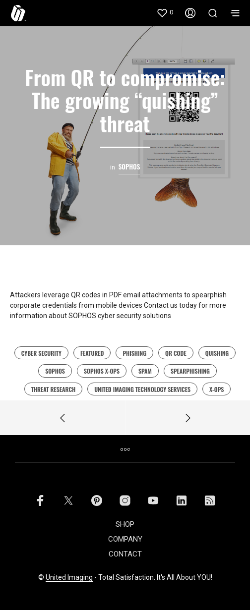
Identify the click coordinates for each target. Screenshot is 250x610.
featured (92, 353)
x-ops (216, 389)
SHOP (125, 524)
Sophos (129, 166)
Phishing (134, 353)
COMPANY (125, 539)
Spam (145, 371)
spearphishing (190, 371)
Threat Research (53, 389)
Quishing (217, 353)
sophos (55, 371)
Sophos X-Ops (102, 371)
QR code (176, 353)
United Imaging (69, 577)
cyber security (41, 353)
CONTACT (125, 554)
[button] (164, 12)
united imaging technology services (142, 389)
